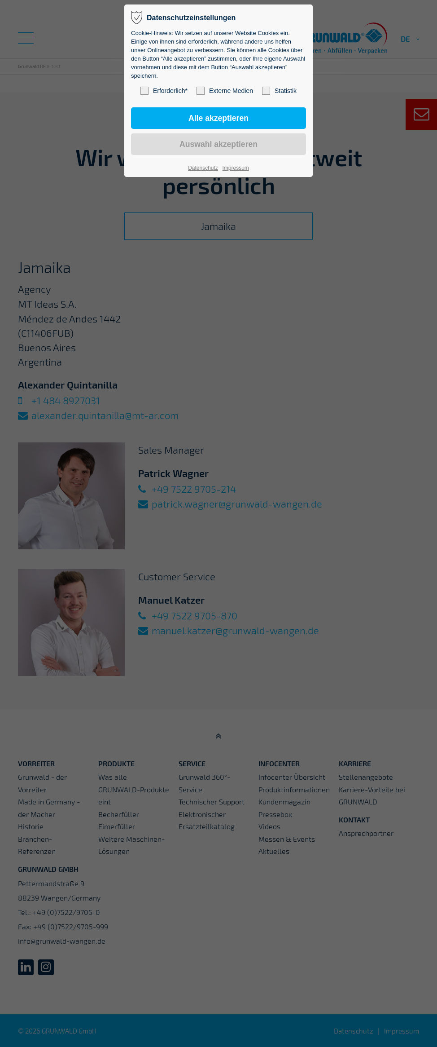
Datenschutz (203, 168)
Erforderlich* (164, 91)
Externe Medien (225, 91)
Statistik (279, 91)
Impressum (235, 168)
